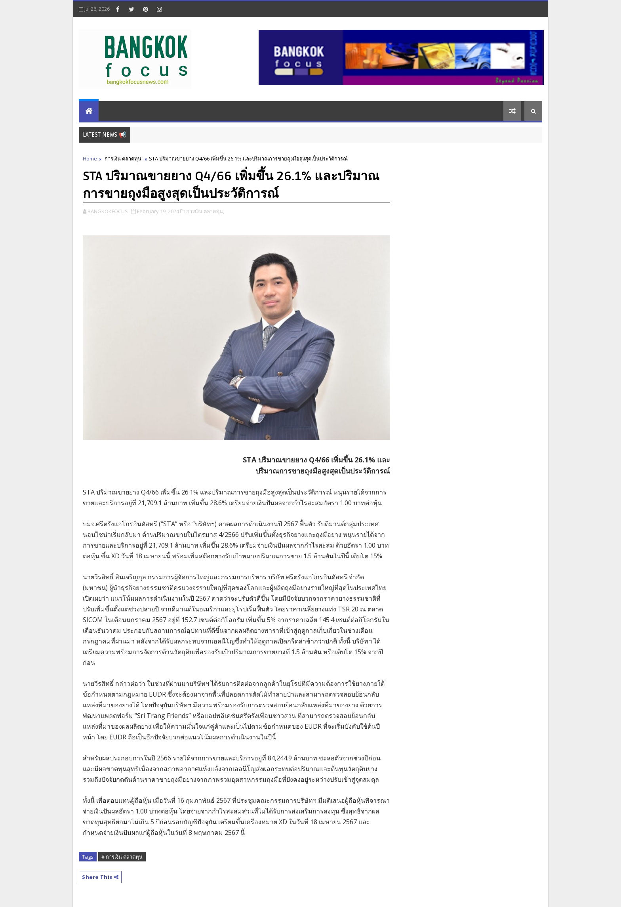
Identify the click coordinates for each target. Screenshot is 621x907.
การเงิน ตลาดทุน (123, 158)
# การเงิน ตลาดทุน (122, 856)
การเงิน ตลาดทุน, (205, 211)
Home (90, 158)
